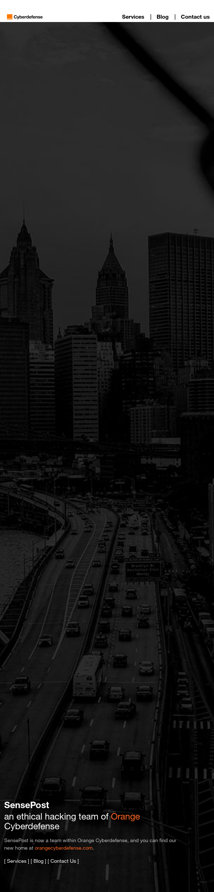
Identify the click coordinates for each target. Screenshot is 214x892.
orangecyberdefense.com (64, 848)
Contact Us (63, 861)
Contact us (195, 16)
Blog (163, 16)
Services (133, 16)
